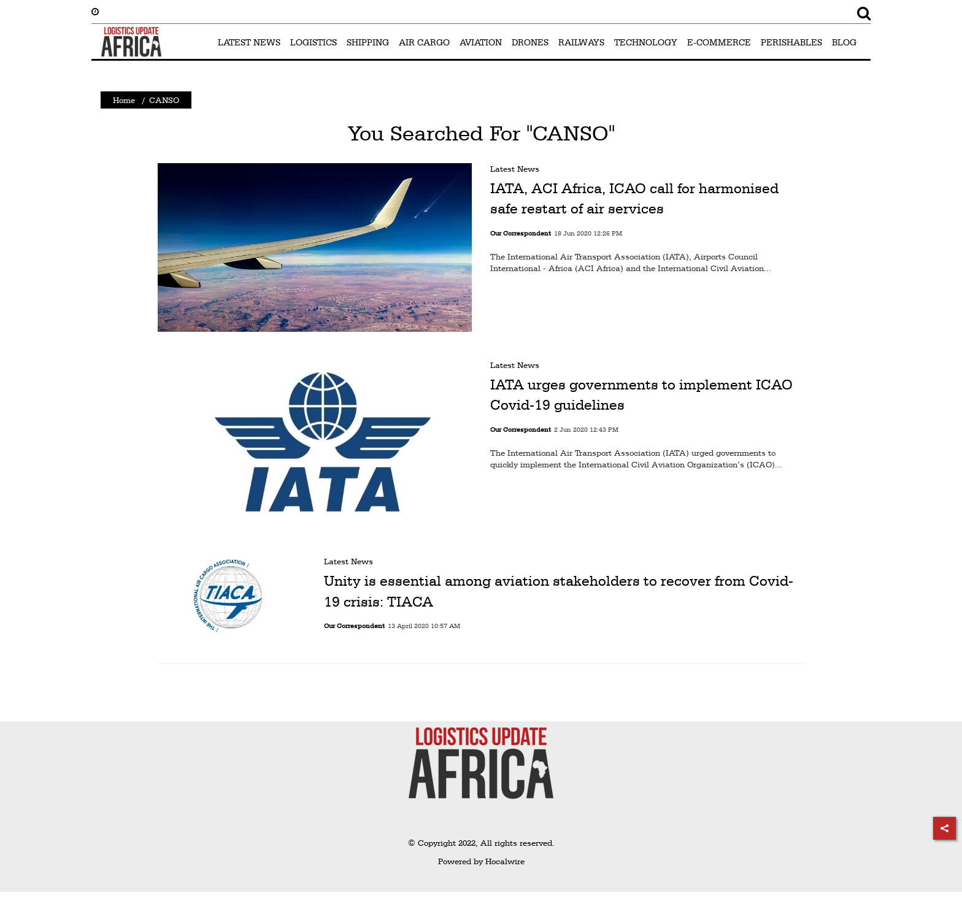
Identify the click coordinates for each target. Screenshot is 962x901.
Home (124, 100)
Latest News (514, 169)
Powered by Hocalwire (481, 861)
